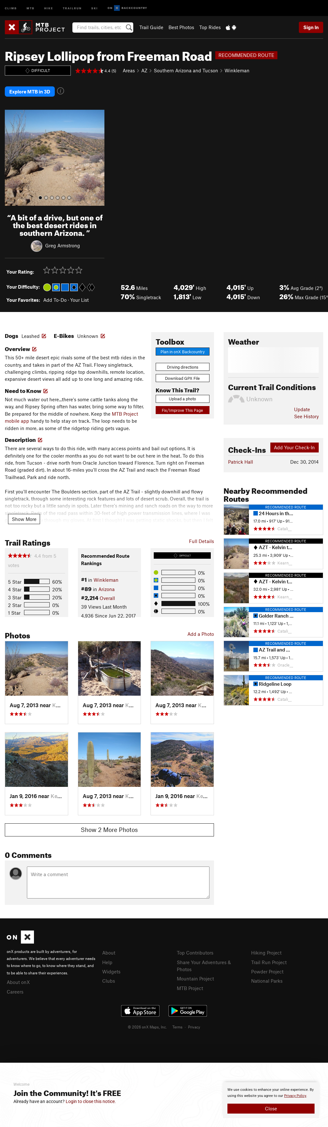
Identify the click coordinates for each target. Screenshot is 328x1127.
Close (271, 1108)
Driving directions (182, 366)
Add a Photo (200, 633)
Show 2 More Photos (109, 829)
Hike (48, 8)
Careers (15, 991)
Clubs (108, 980)
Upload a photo (182, 398)
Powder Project (267, 971)
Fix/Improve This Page (182, 409)
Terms (177, 1026)
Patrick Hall (240, 461)
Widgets (111, 971)
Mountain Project (195, 978)
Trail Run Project (269, 961)
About (108, 952)
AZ (144, 70)
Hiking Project (266, 952)
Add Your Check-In (294, 447)
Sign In (311, 27)
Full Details (201, 540)
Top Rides (210, 27)
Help (107, 961)
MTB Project (190, 987)
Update (302, 409)
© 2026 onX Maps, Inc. (147, 1026)
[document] (271, 1100)
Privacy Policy (295, 1096)
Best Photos (181, 27)
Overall (107, 597)
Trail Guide (151, 27)
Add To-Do (55, 299)
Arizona (106, 588)
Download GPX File (182, 377)
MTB (31, 8)
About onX (18, 981)
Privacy (194, 1026)
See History (306, 416)
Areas (129, 70)
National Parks (267, 980)
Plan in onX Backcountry (182, 350)
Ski (94, 8)
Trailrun (72, 8)
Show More (24, 518)
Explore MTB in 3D (29, 91)
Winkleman (237, 70)
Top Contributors (195, 952)
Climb (11, 8)
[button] (11, 157)
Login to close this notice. (91, 1101)
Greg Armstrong (62, 244)
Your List (79, 299)
